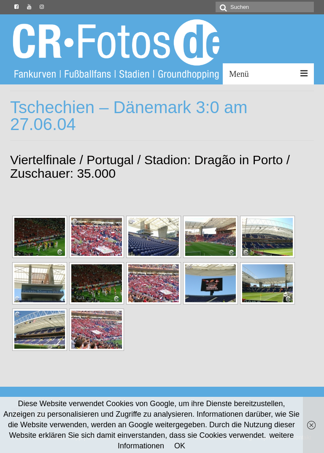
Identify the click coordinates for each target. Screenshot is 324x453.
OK (179, 446)
